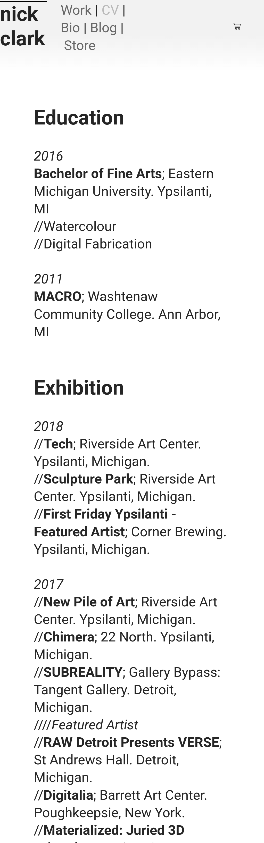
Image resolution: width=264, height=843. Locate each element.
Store (80, 45)
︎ (237, 26)
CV (110, 10)
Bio (70, 28)
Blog (103, 28)
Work (76, 10)
